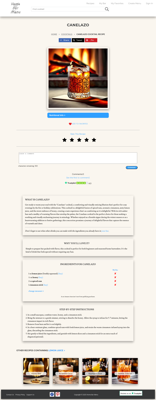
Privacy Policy (20, 395)
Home (54, 34)
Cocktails (66, 34)
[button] (78, 115)
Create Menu (134, 3)
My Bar (102, 3)
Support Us (30, 395)
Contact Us (10, 395)
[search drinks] (107, 9)
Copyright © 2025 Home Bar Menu (86, 395)
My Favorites (117, 3)
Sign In (149, 3)
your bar (104, 231)
